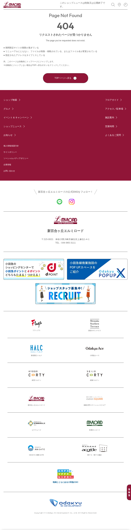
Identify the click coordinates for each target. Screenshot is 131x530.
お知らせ (8, 135)
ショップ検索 (10, 100)
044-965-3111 (68, 243)
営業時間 (109, 126)
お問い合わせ (9, 171)
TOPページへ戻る (62, 78)
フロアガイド (112, 100)
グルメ (6, 109)
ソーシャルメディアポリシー (15, 158)
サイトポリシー (10, 152)
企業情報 (7, 165)
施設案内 (109, 117)
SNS (129, 492)
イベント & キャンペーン (16, 117)
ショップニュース (12, 126)
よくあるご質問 (113, 135)
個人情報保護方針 (11, 146)
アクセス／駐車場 (114, 109)
